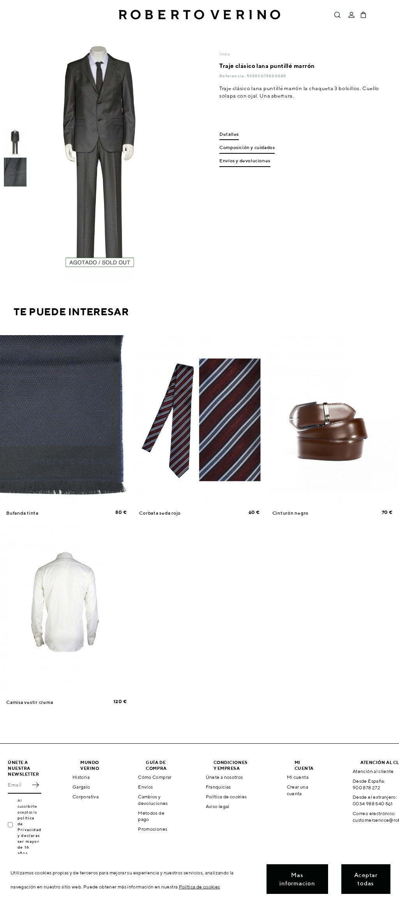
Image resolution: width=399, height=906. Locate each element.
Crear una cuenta (297, 790)
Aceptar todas (366, 879)
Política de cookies (226, 796)
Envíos (145, 787)
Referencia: (232, 75)
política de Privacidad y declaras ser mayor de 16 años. (29, 835)
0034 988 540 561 (373, 804)
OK (35, 785)
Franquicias (218, 787)
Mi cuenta (298, 777)
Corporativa (85, 796)
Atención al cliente (373, 771)
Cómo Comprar (154, 777)
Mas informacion (297, 879)
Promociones (152, 829)
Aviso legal (218, 806)
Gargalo (81, 787)
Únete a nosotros (224, 777)
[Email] (19, 785)
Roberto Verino (199, 15)
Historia (81, 777)
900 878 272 (366, 788)
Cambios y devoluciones (153, 800)
